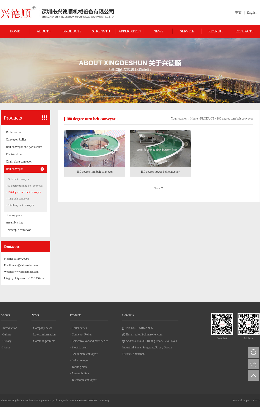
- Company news (42, 328)
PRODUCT (207, 118)
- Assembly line (79, 373)
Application (129, 31)
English (252, 12)
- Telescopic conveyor (83, 379)
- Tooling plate (79, 367)
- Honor (5, 347)
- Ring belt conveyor (17, 198)
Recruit (215, 31)
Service (187, 31)
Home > (195, 118)
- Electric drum (79, 347)
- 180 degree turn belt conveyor (23, 192)
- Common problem (43, 341)
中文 (238, 12)
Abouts (43, 31)
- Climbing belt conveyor (20, 205)
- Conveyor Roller (81, 334)
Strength (101, 31)
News (158, 31)
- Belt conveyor (79, 360)
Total (158, 188)
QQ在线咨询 (253, 352)
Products (72, 31)
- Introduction (9, 328)
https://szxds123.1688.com (30, 278)
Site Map (105, 400)
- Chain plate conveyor (84, 354)
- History (6, 341)
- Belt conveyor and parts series (89, 341)
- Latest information (44, 334)
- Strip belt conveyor (17, 179)
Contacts (244, 31)
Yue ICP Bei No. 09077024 (84, 400)
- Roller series (78, 328)
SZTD (256, 400)
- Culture (6, 334)
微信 (253, 364)
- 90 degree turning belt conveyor (25, 185)
